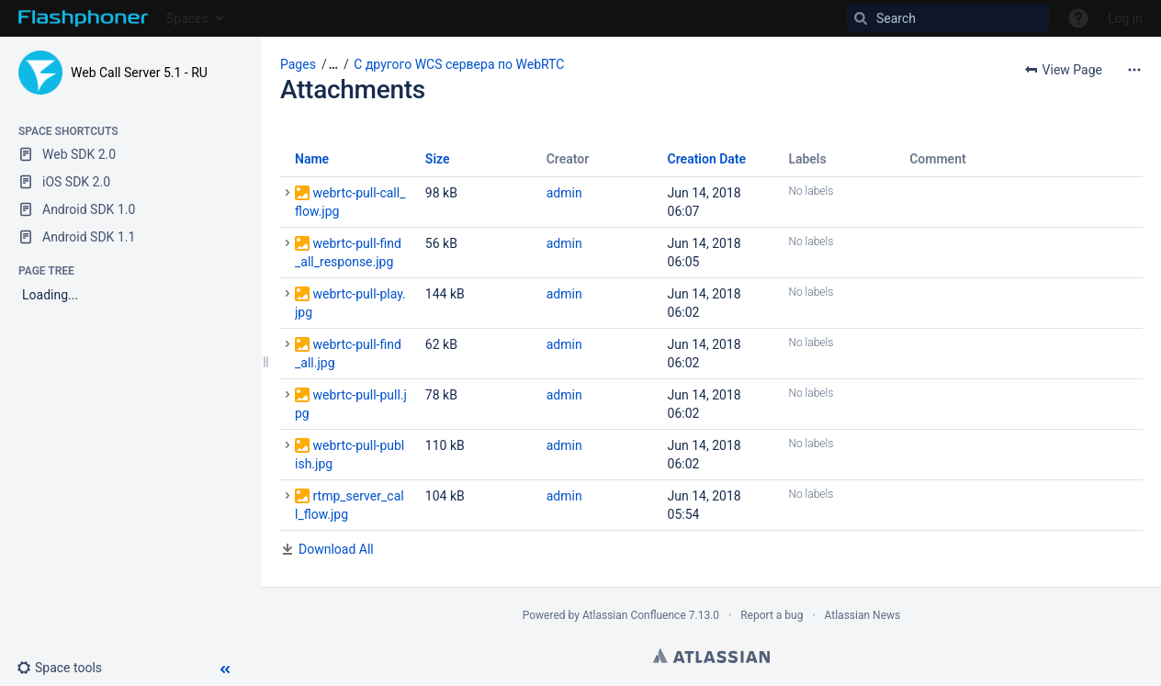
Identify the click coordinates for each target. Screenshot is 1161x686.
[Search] (948, 18)
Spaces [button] (187, 18)
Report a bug (771, 615)
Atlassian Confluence (634, 615)
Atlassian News (863, 615)
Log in (1125, 18)
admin (564, 193)
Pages (298, 64)
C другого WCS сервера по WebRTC (459, 64)
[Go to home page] (83, 18)
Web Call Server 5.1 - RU (139, 72)
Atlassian (711, 656)
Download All (336, 549)
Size (437, 159)
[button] (66, 667)
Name (312, 159)
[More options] (1134, 70)
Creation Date (707, 159)
